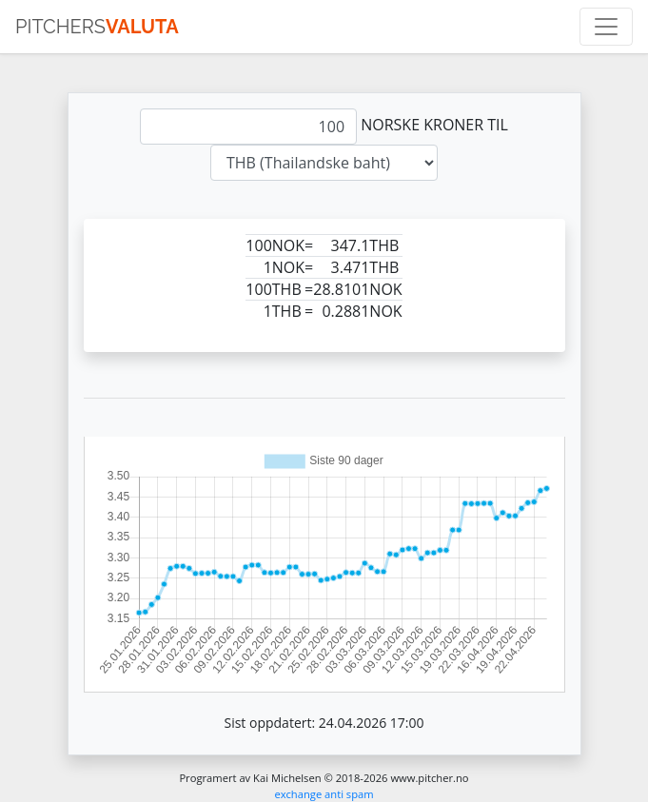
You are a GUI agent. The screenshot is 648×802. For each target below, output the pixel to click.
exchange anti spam (323, 794)
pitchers (97, 26)
